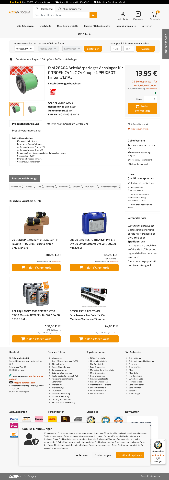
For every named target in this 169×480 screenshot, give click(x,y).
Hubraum (63, 186)
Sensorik (132, 390)
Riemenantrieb (135, 381)
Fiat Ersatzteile (97, 364)
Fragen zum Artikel (138, 129)
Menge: (139, 99)
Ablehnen (82, 455)
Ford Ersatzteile (97, 367)
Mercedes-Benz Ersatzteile (102, 370)
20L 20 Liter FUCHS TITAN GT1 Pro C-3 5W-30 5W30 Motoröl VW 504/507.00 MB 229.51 (93, 243)
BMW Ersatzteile (97, 358)
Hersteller (16, 186)
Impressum (57, 384)
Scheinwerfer (135, 387)
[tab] (44, 9)
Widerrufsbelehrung (61, 393)
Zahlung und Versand (61, 399)
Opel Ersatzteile (97, 376)
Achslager (71, 59)
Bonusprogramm (59, 370)
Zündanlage (134, 393)
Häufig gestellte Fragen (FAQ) (65, 376)
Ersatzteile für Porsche (100, 384)
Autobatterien (135, 358)
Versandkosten (56, 261)
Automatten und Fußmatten (141, 361)
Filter (131, 370)
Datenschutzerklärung (62, 373)
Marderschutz (135, 376)
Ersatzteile (22, 59)
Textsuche (46, 8)
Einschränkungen (109, 186)
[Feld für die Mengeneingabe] (150, 99)
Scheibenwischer (136, 384)
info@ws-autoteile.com (24, 382)
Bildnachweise (58, 364)
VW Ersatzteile (96, 393)
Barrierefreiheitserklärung (63, 402)
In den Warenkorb (36, 267)
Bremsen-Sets (135, 367)
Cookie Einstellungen (61, 367)
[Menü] (164, 441)
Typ (39, 186)
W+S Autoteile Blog (60, 396)
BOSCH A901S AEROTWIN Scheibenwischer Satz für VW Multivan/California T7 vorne (87, 315)
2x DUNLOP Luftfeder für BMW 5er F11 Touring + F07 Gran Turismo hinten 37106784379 (35, 243)
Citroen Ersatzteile (98, 361)
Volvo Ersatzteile (98, 390)
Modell (29, 186)
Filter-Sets (133, 373)
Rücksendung (58, 387)
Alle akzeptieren (130, 455)
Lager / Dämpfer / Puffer (47, 59)
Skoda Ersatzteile (98, 387)
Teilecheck (56, 390)
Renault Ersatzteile (99, 381)
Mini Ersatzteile (97, 373)
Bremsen (133, 364)
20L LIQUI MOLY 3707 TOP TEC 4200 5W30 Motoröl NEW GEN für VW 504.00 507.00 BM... (36, 315)
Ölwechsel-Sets (136, 379)
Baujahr (77, 186)
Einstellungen (102, 455)
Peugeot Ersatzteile (99, 379)
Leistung (50, 186)
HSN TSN (90, 186)
